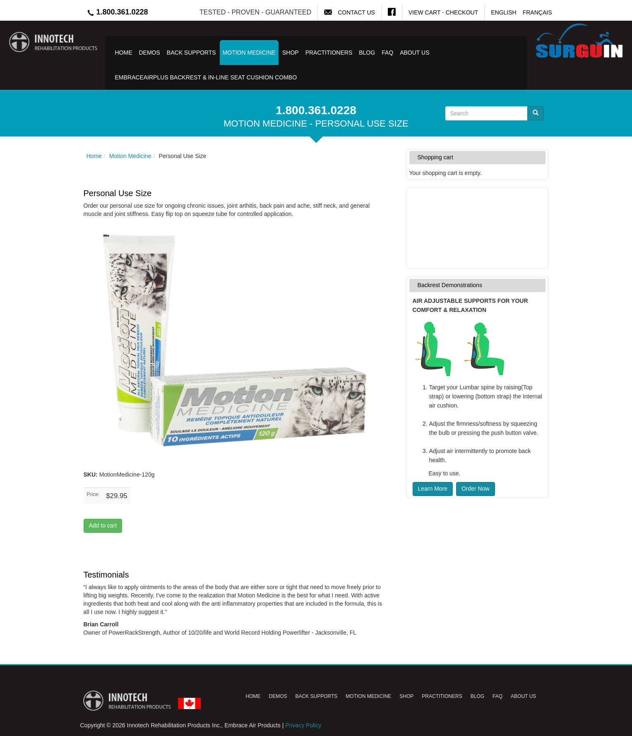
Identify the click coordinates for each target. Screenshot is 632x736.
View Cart (424, 12)
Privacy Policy (303, 725)
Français (537, 12)
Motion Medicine (249, 52)
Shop (290, 52)
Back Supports (191, 52)
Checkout (462, 12)
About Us (414, 52)
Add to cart (103, 525)
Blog (367, 52)
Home (123, 52)
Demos (149, 52)
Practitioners (329, 52)
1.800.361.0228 (117, 12)
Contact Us (356, 12)
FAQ (387, 52)
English (503, 12)
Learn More (433, 488)
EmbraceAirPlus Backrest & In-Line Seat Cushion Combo (206, 77)
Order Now (475, 488)
